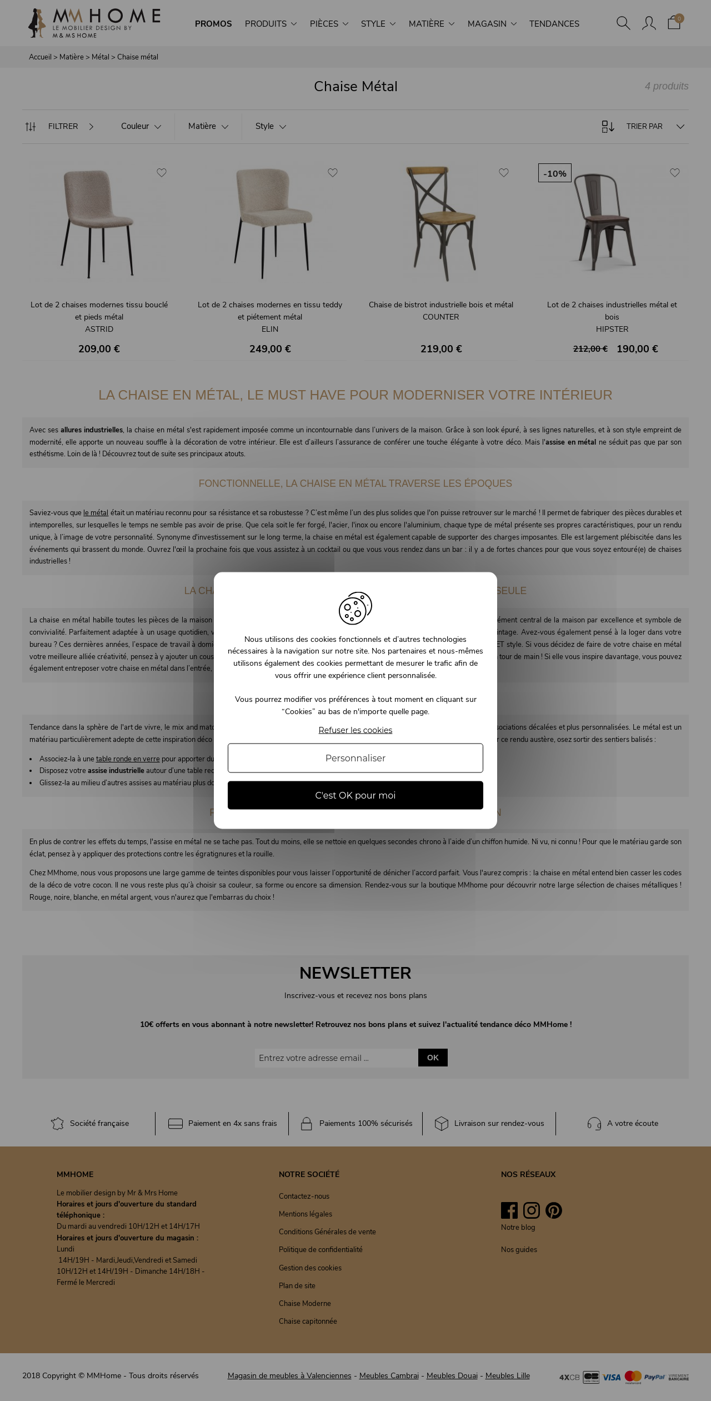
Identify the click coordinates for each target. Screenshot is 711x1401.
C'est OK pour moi (355, 795)
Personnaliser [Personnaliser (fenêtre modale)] (356, 758)
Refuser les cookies (356, 730)
